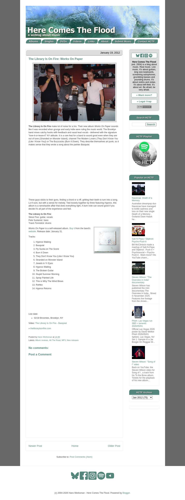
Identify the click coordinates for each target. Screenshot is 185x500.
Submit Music (123, 41)
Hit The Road (55, 340)
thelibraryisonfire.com (40, 328)
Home (75, 445)
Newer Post (35, 445)
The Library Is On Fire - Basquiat (51, 323)
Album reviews (41, 340)
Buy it (72, 228)
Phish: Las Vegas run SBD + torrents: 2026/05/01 (142, 323)
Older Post (114, 445)
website (32, 231)
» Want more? (144, 95)
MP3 (64, 340)
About (104, 41)
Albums (33, 41)
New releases (73, 340)
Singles (49, 41)
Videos (77, 41)
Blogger (126, 493)
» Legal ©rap (144, 101)
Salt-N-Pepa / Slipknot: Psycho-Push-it (143, 240)
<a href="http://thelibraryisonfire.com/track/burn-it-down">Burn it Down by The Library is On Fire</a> (74, 301)
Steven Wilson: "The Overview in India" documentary (141, 280)
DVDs (63, 41)
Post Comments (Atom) (81, 457)
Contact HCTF (146, 41)
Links (91, 41)
